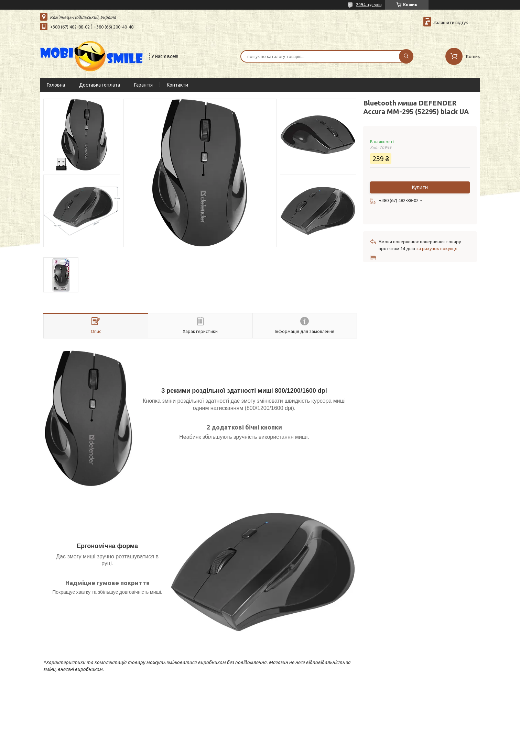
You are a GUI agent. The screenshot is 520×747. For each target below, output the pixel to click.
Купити (420, 187)
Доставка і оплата (99, 84)
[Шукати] (406, 56)
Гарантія (143, 84)
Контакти (177, 84)
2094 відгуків (368, 4)
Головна (56, 84)
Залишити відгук (450, 22)
